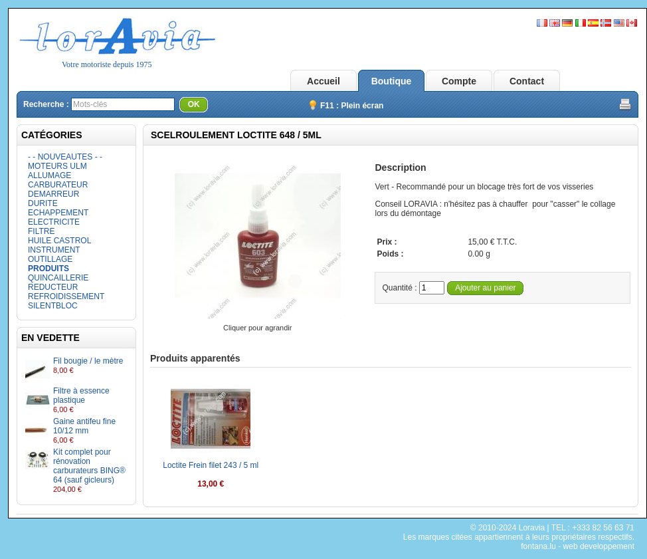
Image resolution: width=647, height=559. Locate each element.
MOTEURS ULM (57, 166)
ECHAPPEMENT (58, 212)
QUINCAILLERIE (58, 277)
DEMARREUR (53, 194)
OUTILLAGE (50, 259)
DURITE (43, 203)
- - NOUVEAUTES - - (65, 157)
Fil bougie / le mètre (88, 361)
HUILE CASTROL (59, 240)
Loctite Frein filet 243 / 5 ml (210, 465)
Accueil (323, 81)
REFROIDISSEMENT (66, 296)
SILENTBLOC (53, 305)
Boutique (391, 81)
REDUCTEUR (53, 287)
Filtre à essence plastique (81, 395)
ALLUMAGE (49, 175)
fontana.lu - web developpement (577, 546)
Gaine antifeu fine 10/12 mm (84, 426)
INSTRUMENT (54, 250)
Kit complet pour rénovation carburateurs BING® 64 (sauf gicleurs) (89, 466)
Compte (459, 81)
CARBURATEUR (58, 184)
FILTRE (41, 231)
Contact (526, 81)
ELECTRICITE (54, 222)
